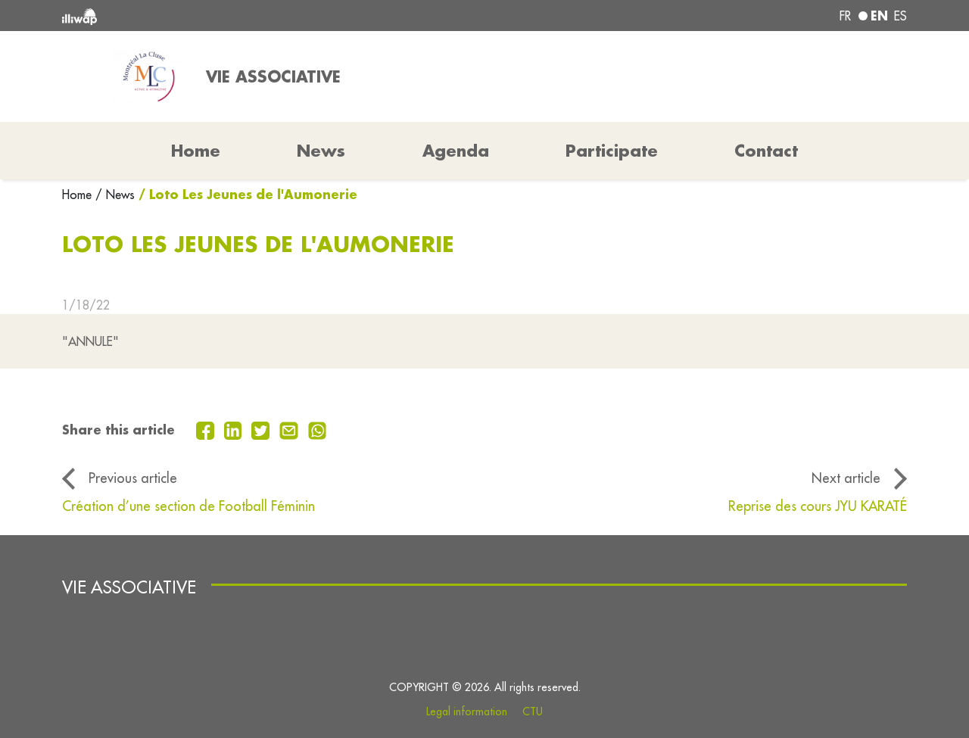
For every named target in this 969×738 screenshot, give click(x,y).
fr (845, 15)
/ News (115, 194)
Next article (846, 478)
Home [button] (195, 150)
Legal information (466, 711)
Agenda (455, 150)
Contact (766, 150)
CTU (532, 711)
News (321, 150)
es (900, 15)
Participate (612, 150)
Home (78, 194)
